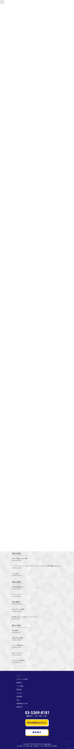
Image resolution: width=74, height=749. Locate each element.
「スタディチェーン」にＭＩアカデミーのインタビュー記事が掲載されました (36, 566)
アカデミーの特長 (22, 679)
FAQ (17, 700)
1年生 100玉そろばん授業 (20, 558)
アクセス (19, 693)
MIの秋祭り (15, 630)
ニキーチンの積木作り (19, 660)
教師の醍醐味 (16, 602)
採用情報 (19, 696)
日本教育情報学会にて (19, 587)
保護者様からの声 (22, 703)
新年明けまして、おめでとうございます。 (25, 617)
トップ (18, 676)
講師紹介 (19, 689)
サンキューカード (17, 594)
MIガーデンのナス (17, 653)
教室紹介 (19, 682)
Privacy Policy (47, 744)
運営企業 (19, 707)
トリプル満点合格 (17, 645)
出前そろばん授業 (17, 638)
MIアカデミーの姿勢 (18, 609)
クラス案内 (19, 686)
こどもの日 (15, 573)
